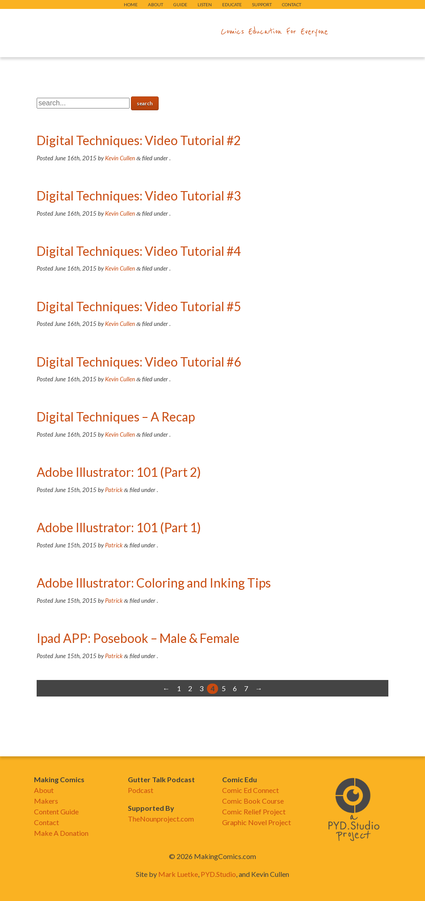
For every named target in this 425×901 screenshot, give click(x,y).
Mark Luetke (178, 874)
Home (131, 4)
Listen (205, 4)
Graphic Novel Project (256, 822)
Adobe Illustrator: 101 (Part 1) (119, 527)
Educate (232, 4)
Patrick (113, 489)
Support (262, 4)
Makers (46, 801)
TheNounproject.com (161, 818)
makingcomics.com (160, 31)
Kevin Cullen (120, 158)
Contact (291, 4)
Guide (180, 4)
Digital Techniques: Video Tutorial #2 (139, 140)
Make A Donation (61, 833)
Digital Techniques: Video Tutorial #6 (139, 361)
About (155, 4)
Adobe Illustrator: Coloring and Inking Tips (154, 582)
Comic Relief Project (254, 811)
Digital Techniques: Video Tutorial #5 (139, 306)
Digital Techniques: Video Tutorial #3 (139, 195)
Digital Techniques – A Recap (116, 416)
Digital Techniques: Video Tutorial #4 (139, 251)
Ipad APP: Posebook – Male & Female (138, 638)
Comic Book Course (253, 801)
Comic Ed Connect (250, 790)
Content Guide (56, 811)
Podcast (140, 790)
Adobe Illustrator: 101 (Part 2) (119, 472)
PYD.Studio (218, 874)
